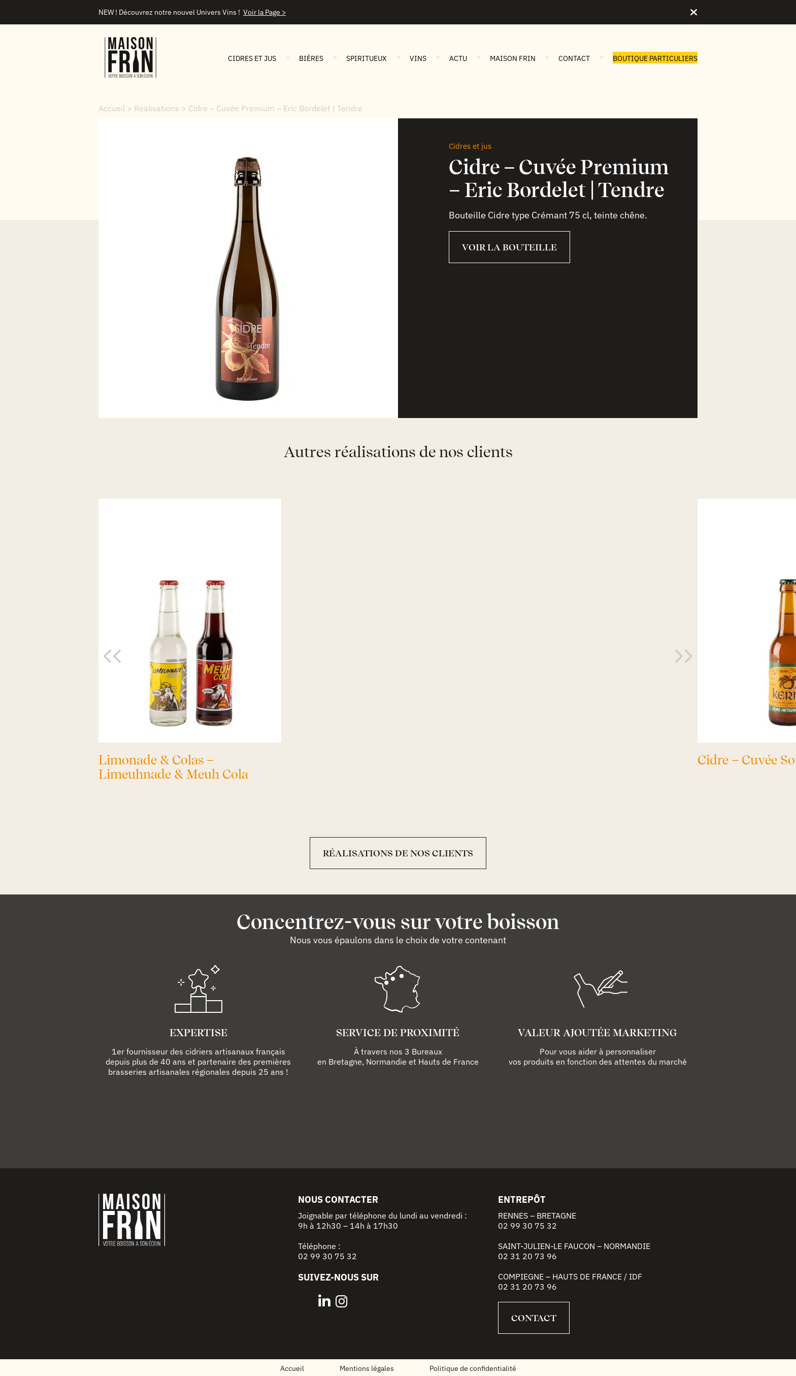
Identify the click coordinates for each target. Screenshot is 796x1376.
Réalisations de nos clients (398, 853)
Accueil (111, 108)
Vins (418, 58)
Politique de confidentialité (472, 1368)
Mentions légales (367, 1368)
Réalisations (156, 108)
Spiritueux (366, 58)
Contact (574, 58)
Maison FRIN (513, 58)
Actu (458, 58)
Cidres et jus (252, 58)
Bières (311, 58)
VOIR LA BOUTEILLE (509, 247)
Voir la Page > (264, 12)
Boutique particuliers (655, 58)
